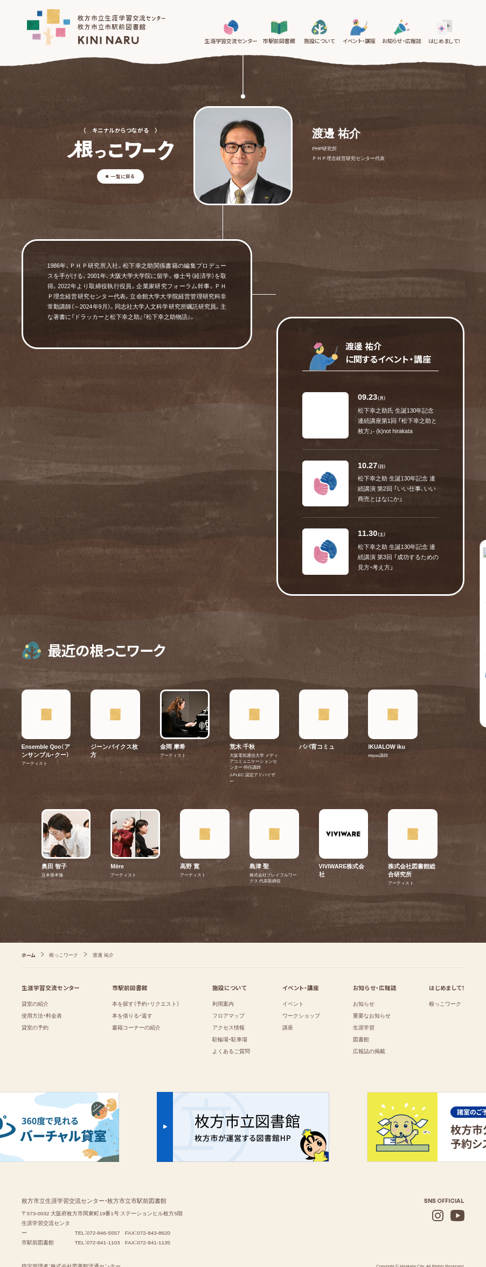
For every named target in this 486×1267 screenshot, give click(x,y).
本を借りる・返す (132, 980)
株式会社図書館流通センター (86, 1230)
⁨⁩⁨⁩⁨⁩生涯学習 (363, 992)
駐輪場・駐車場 (229, 1004)
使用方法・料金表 (42, 980)
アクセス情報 (228, 992)
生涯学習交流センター (51, 952)
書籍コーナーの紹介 (136, 992)
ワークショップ (301, 980)
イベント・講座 (300, 952)
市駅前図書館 (130, 952)
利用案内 (223, 968)
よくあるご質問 (231, 1016)
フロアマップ (228, 980)
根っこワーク (445, 968)
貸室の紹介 (35, 968)
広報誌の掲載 (369, 1016)
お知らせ (363, 968)
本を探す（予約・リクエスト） (145, 968)
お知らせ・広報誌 (375, 952)
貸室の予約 (35, 992)
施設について (229, 952)
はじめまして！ (446, 952)
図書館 (361, 1004)
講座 (287, 992)
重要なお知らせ (372, 980)
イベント (293, 968)
